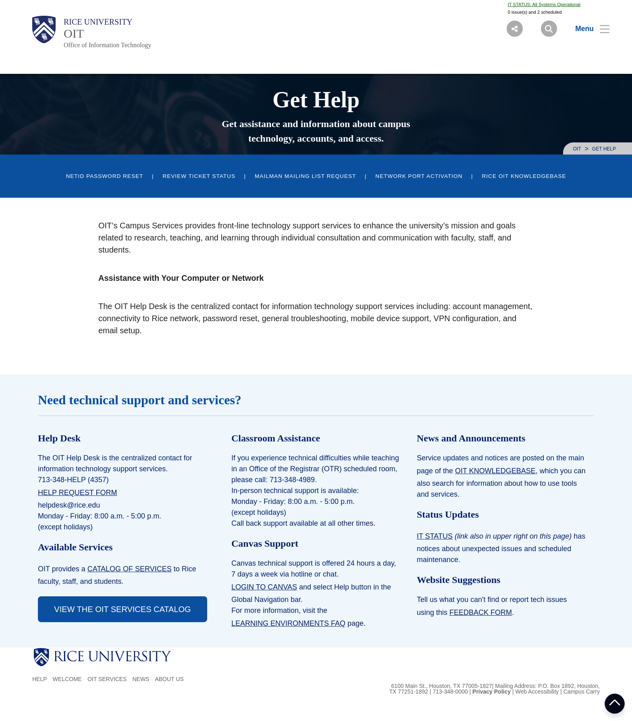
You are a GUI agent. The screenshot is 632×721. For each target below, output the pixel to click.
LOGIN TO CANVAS (264, 587)
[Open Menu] (587, 28)
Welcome (67, 679)
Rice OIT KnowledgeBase (524, 176)
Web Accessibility (537, 691)
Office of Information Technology (107, 45)
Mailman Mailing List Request (305, 176)
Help (39, 679)
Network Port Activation (418, 176)
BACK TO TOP (615, 704)
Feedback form (480, 612)
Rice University (98, 22)
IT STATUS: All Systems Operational (544, 4)
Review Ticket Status (198, 176)
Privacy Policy (491, 691)
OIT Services (107, 679)
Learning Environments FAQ (288, 623)
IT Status (435, 536)
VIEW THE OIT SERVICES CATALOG (122, 609)
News (140, 679)
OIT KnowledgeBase (495, 471)
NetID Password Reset (104, 176)
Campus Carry (581, 691)
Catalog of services (129, 569)
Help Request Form (77, 493)
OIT (74, 33)
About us (169, 679)
